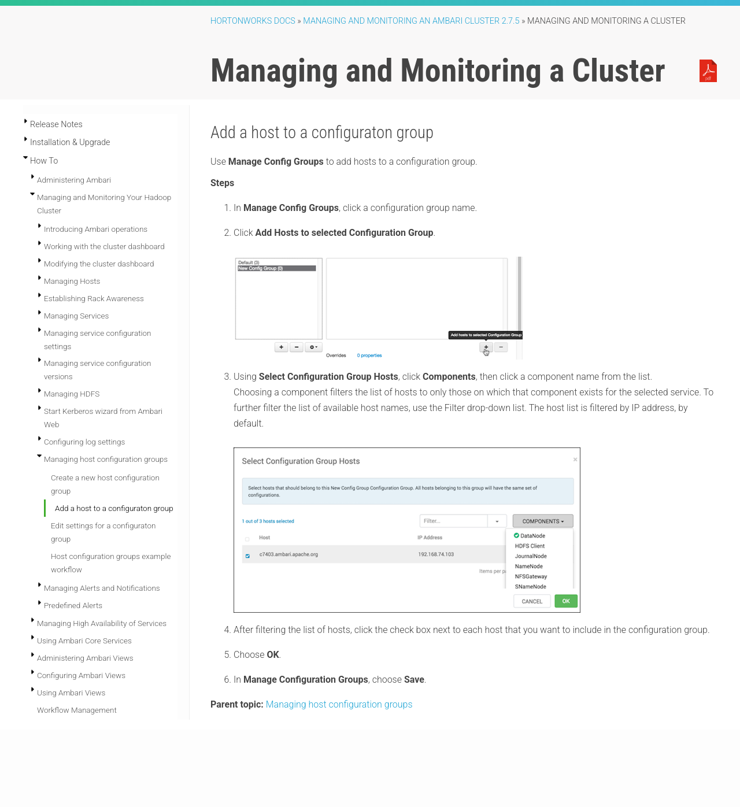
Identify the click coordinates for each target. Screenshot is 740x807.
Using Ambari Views (71, 692)
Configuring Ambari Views (81, 675)
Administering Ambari (74, 179)
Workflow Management (77, 710)
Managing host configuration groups (106, 459)
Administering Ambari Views (85, 657)
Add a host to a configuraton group (114, 508)
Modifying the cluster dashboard (99, 263)
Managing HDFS (71, 393)
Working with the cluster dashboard (104, 246)
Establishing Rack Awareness (94, 298)
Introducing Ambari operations (95, 229)
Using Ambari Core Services (84, 640)
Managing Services (76, 315)
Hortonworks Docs (252, 21)
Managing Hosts (72, 281)
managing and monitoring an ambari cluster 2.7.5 (411, 21)
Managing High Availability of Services (101, 623)
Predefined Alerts (73, 605)
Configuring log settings (84, 441)
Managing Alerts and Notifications (102, 588)
